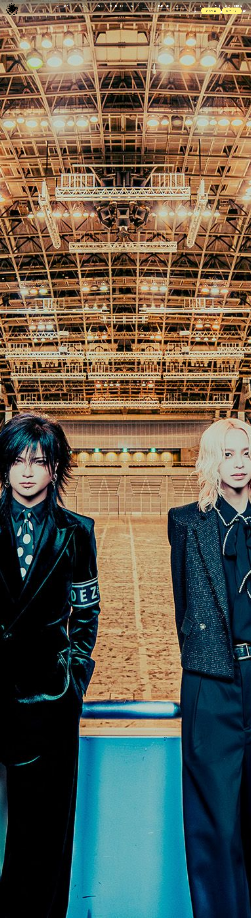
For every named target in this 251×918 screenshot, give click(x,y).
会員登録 (211, 25)
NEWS (62, 12)
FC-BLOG (143, 12)
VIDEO (108, 12)
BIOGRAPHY (93, 12)
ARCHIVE (201, 12)
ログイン (231, 25)
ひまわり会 (218, 12)
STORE (188, 12)
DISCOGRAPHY (124, 12)
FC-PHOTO (174, 12)
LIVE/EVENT (76, 12)
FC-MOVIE (158, 12)
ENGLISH (188, 17)
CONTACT (235, 12)
